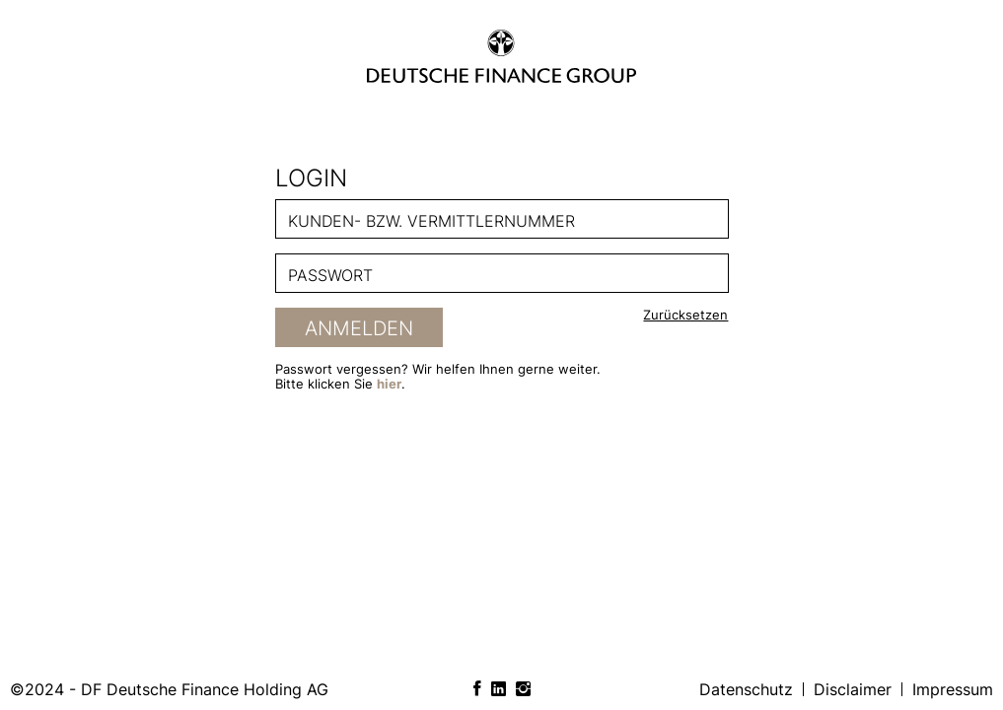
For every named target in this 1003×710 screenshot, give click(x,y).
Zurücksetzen (685, 314)
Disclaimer (853, 689)
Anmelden (359, 328)
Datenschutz (746, 689)
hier (389, 383)
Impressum (952, 689)
